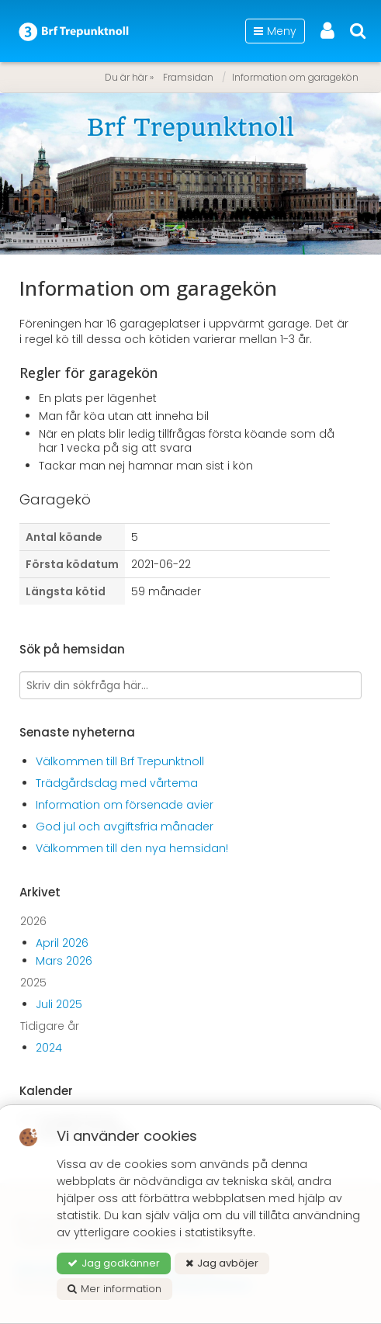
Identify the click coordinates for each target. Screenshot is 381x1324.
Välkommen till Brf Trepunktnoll (120, 761)
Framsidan (188, 77)
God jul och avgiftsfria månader (124, 826)
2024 (49, 1047)
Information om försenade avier (124, 805)
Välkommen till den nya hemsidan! (132, 848)
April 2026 (62, 943)
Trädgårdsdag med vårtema (117, 783)
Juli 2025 (59, 1004)
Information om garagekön (295, 77)
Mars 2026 (64, 961)
